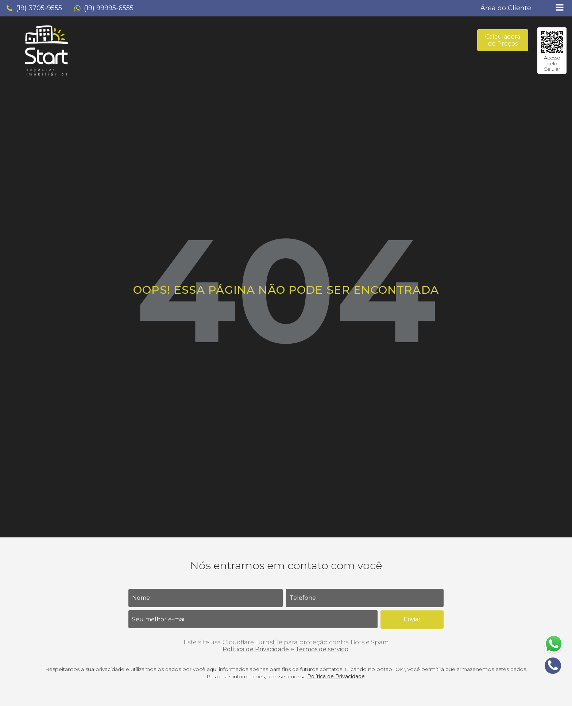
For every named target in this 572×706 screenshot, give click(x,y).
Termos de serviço (321, 649)
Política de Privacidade (256, 649)
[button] (34, 8)
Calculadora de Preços (502, 40)
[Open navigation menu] (560, 8)
